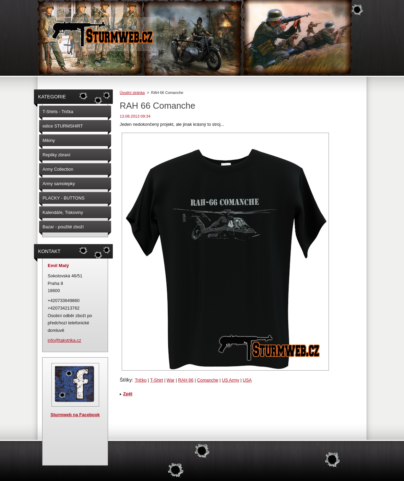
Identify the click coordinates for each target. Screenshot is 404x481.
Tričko (140, 380)
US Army (230, 380)
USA (247, 380)
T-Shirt (156, 380)
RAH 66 (185, 380)
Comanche (207, 380)
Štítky (126, 380)
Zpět (127, 393)
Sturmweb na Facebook (75, 414)
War (171, 380)
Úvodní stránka (132, 93)
